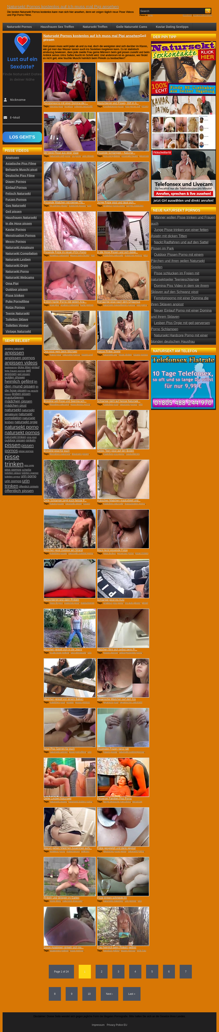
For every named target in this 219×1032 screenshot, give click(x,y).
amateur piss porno (113, 603)
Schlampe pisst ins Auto (110, 599)
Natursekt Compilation (21, 253)
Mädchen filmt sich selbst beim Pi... (117, 649)
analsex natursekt (70, 305)
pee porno (142, 305)
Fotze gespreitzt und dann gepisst (116, 848)
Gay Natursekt (16, 205)
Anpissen (12, 157)
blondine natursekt (59, 404)
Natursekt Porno (17, 271)
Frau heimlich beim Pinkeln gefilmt (116, 947)
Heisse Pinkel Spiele (108, 351)
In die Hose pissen (19, 223)
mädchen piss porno (113, 454)
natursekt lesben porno (80, 801)
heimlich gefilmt (111, 950)
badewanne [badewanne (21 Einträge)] (11, 367)
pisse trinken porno (80, 404)
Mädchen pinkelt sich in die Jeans (63, 649)
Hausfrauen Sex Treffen (57, 26)
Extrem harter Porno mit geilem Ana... (65, 301)
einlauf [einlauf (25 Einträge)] (36, 367)
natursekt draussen (72, 900)
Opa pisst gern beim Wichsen (60, 351)
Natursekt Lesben (18, 259)
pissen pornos (140, 354)
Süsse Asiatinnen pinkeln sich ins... (64, 947)
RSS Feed (187, 15)
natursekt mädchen (113, 900)
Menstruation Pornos (21, 235)
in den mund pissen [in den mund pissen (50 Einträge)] (21, 384)
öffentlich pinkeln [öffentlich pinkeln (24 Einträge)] (28, 486)
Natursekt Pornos (19, 26)
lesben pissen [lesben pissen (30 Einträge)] (21, 394)
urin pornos (130, 900)
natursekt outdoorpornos (131, 752)
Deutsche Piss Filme (20, 175)
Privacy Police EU (117, 1024)
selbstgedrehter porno (130, 652)
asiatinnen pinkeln (59, 950)
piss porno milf (132, 106)
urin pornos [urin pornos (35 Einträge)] (13, 481)
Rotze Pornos (15, 307)
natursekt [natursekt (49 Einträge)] (13, 410)
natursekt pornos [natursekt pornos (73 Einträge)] (22, 432)
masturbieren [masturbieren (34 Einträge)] (14, 397)
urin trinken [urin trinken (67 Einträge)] (17, 483)
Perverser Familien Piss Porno (114, 798)
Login (150, 15)
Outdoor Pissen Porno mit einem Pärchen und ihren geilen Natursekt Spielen (178, 261)
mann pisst (55, 354)
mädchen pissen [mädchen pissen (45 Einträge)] (18, 401)
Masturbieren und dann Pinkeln (61, 599)
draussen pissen (80, 454)
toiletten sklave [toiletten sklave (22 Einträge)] (13, 473)
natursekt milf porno (60, 156)
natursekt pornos (71, 354)
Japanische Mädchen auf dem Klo (116, 699)
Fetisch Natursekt (18, 193)
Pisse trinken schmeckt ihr (112, 897)
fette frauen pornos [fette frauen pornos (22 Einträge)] (15, 370)
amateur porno (57, 851)
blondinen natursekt (60, 454)
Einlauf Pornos (16, 187)
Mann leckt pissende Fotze (112, 550)
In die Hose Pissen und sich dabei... (117, 252)
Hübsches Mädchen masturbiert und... (119, 500)
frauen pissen (57, 503)
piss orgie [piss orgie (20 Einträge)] (29, 465)
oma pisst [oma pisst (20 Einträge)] (32, 437)
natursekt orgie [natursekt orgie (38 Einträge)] (26, 422)
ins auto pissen (133, 603)
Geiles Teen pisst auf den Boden (115, 450)
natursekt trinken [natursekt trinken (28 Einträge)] (15, 437)
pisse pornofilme (77, 752)
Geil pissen (14, 211)
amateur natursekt (59, 255)
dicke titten (55, 900)
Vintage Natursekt (18, 331)
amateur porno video (114, 205)
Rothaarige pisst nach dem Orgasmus (118, 301)
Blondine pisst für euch (57, 450)
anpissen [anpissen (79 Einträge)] (14, 352)
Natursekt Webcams (20, 277)
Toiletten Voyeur (17, 325)
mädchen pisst (110, 404)
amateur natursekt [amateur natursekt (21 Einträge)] (14, 348)
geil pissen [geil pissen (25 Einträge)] (23, 374)
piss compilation (111, 156)
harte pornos (86, 305)
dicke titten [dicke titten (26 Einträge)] (24, 367)
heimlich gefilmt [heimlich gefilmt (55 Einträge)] (19, 381)
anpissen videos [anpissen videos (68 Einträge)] (21, 362)
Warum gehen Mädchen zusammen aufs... (68, 848)
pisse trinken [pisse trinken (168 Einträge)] (14, 460)
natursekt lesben (58, 801)
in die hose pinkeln (59, 652)
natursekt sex (110, 354)
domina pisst (56, 106)
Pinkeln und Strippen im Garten (61, 897)
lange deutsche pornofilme (117, 801)
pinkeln (70, 702)
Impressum (98, 1024)
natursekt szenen (59, 752)
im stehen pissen (59, 205)
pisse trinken (125, 354)
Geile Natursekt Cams (131, 26)
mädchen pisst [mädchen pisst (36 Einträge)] (16, 405)
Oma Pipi (12, 283)
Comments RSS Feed (202, 15)
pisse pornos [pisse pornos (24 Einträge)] (26, 451)
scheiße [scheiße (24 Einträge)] (26, 469)
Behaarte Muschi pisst (21, 169)
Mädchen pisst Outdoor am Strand (63, 550)
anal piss (54, 305)
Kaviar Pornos (16, 229)
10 (89, 993)
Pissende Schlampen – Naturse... (116, 152)
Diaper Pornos (16, 181)
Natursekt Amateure (20, 247)
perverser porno (125, 553)
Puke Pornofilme (17, 301)
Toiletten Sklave (17, 319)
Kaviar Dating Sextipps (172, 26)
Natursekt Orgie (17, 265)
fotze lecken (109, 553)
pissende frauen (129, 156)
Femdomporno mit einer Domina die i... (66, 103)
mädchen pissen (77, 205)
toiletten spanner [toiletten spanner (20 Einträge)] (30, 473)
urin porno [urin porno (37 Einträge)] (28, 476)
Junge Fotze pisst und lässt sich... (116, 202)
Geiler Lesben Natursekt (57, 798)
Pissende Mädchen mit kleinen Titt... (64, 202)
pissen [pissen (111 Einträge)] (13, 445)
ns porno (76, 156)
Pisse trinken (15, 295)
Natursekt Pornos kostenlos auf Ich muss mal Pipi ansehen (63, 6)
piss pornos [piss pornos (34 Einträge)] (13, 469)
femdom (68, 106)
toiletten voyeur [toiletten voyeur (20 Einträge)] (12, 476)
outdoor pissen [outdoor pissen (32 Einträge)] (15, 440)
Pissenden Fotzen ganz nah (113, 748)
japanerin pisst (110, 702)
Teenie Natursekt (18, 313)
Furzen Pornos (16, 199)
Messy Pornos (16, 241)
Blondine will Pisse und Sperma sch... (65, 401)
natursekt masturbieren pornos (119, 305)
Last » (131, 993)
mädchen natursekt (113, 255)
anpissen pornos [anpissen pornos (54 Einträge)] (20, 358)
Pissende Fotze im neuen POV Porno (65, 252)
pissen (86, 503)
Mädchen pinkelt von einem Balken (63, 699)
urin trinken (88, 156)
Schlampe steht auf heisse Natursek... (118, 401)
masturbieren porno (113, 106)
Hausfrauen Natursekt (21, 217)
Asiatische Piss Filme (21, 163)
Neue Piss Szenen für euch (59, 748)
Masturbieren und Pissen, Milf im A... (118, 103)
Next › (109, 993)
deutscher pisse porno (114, 851)
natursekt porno (136, 851)
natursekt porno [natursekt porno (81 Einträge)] (21, 427)
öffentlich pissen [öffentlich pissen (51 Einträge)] (19, 490)
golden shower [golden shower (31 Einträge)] (15, 377)
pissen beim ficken (80, 255)
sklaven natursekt (83, 106)
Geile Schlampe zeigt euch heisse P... (65, 500)
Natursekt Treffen (95, 26)
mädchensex (73, 851)
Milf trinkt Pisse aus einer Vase (61, 152)
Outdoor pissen (17, 289)
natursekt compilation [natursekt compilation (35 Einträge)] (18, 416)
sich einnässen (78, 652)
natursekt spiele (73, 503)
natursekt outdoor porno (80, 553)
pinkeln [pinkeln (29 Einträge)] (31, 440)
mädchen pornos (133, 255)
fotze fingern (56, 603)
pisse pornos (76, 950)
